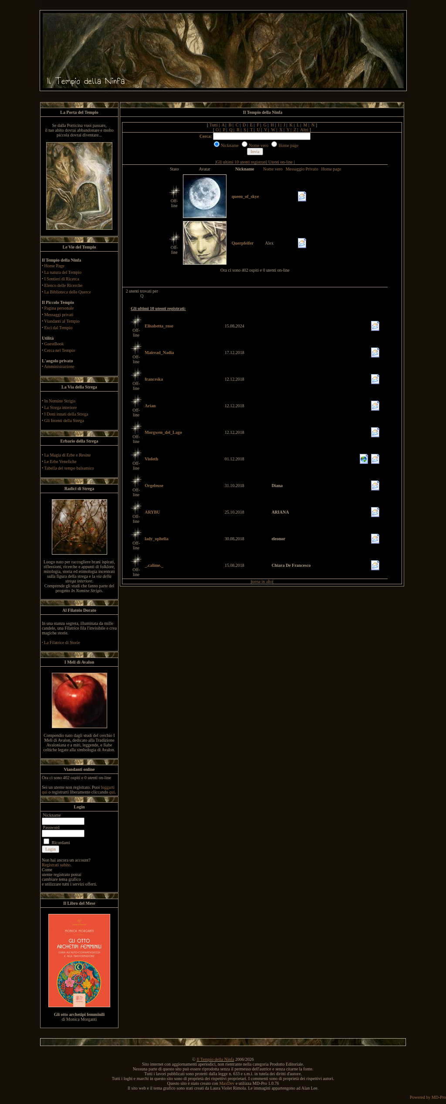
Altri (304, 129)
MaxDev (226, 1083)
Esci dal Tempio (58, 327)
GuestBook (54, 343)
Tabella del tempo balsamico (69, 468)
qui (112, 792)
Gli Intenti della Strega (64, 420)
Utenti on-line (280, 162)
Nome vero (273, 169)
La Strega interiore (60, 407)
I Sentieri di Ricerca (61, 278)
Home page (331, 169)
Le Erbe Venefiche (60, 461)
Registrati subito (56, 864)
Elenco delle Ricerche (63, 285)
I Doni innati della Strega (66, 414)
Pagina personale (59, 308)
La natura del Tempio (62, 272)
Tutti (213, 125)
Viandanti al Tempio (61, 321)
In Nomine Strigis (60, 401)
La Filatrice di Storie (62, 642)
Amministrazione (59, 366)
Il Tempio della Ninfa (215, 1059)
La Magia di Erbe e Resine (67, 455)
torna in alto (261, 581)
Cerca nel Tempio (59, 350)
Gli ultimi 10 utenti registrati (241, 162)
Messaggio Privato (302, 169)
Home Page (54, 265)
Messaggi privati (59, 314)
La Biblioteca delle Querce (67, 292)
